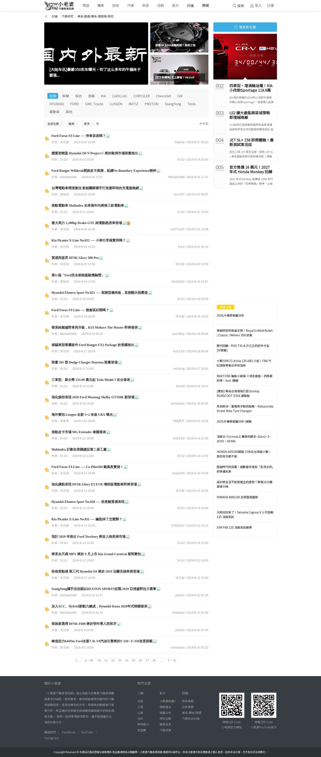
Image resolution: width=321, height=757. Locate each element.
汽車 (130, 5)
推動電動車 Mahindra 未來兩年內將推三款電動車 (88, 205)
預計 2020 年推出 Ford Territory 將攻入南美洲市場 (89, 536)
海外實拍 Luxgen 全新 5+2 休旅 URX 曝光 (82, 414)
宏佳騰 (141, 730)
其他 (69, 111)
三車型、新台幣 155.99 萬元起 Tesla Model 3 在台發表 (91, 380)
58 (154, 660)
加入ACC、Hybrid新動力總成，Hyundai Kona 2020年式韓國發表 (99, 606)
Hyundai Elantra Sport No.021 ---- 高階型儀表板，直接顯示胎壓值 (100, 292)
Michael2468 (176, 177)
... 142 (161, 661)
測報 (91, 95)
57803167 (178, 525)
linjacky (179, 142)
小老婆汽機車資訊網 (46, 16)
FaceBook (68, 732)
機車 (100, 5)
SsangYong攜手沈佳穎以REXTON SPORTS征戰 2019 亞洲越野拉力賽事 (104, 589)
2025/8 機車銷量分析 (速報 (234, 421)
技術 (115, 5)
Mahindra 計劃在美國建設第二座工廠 (79, 449)
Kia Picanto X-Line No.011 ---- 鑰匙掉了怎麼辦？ (87, 519)
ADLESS (178, 351)
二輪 (140, 693)
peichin (179, 595)
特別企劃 (165, 718)
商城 (205, 5)
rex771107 (177, 229)
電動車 (54, 111)
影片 (175, 5)
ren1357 (179, 194)
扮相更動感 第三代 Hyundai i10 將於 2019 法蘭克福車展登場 (96, 571)
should (180, 386)
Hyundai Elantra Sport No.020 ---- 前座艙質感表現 (88, 501)
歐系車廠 (188, 701)
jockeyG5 (178, 473)
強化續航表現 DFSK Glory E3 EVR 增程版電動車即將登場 (94, 484)
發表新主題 (245, 26)
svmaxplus (177, 403)
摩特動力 (143, 724)
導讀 (85, 5)
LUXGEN (116, 103)
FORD (74, 103)
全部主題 (53, 124)
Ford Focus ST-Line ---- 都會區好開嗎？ (80, 310)
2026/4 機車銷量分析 (230, 315)
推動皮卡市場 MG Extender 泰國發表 (79, 432)
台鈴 (140, 718)
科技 (145, 5)
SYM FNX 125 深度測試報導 (234, 527)
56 (140, 660)
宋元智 (180, 264)
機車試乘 (165, 724)
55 (133, 660)
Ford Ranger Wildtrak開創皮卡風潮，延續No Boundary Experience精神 (104, 170)
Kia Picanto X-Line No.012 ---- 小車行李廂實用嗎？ (89, 240)
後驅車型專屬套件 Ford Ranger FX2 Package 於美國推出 (93, 345)
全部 (52, 95)
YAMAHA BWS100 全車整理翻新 (237, 497)
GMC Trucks (94, 103)
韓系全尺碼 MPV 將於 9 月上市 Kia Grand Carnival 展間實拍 (96, 554)
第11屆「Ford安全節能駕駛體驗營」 (78, 275)
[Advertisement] (245, 219)
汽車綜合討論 (190, 718)
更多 (87, 124)
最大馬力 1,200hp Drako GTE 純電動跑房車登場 (87, 223)
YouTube (87, 732)
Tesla (191, 103)
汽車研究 (67, 16)
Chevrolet (163, 95)
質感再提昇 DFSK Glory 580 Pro (75, 258)
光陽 (140, 701)
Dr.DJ (180, 159)
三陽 (140, 707)
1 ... (78, 660)
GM (179, 95)
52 (113, 660)
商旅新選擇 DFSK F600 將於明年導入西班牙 (84, 623)
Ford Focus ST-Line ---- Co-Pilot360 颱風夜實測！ (88, 467)
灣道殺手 (178, 421)
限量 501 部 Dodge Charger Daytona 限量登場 (85, 362)
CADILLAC (119, 95)
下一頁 (171, 660)
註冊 (270, 5)
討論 (190, 5)
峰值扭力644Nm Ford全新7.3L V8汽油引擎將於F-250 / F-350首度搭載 (102, 641)
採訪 (78, 95)
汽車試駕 (165, 730)
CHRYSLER (141, 95)
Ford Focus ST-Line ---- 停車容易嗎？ (79, 136)
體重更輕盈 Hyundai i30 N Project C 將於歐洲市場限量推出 (95, 153)
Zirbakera (178, 612)
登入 (258, 5)
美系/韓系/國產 (192, 713)
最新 (71, 124)
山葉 (140, 713)
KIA (103, 95)
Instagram (51, 738)
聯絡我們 (50, 732)
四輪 (185, 693)
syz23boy (178, 333)
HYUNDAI (56, 103)
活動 (160, 5)
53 (120, 660)
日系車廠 (188, 707)
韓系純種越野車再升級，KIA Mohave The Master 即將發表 (95, 327)
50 (99, 660)
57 (147, 660)
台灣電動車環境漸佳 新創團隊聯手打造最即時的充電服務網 (95, 188)
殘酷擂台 (165, 707)
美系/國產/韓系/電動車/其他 (95, 16)
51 (106, 660)
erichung (178, 368)
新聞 (65, 95)
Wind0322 (177, 281)
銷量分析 (165, 713)
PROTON (152, 103)
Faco (181, 246)
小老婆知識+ (168, 701)
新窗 (205, 123)
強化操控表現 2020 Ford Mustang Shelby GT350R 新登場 (93, 397)
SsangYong (173, 103)
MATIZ (133, 103)
